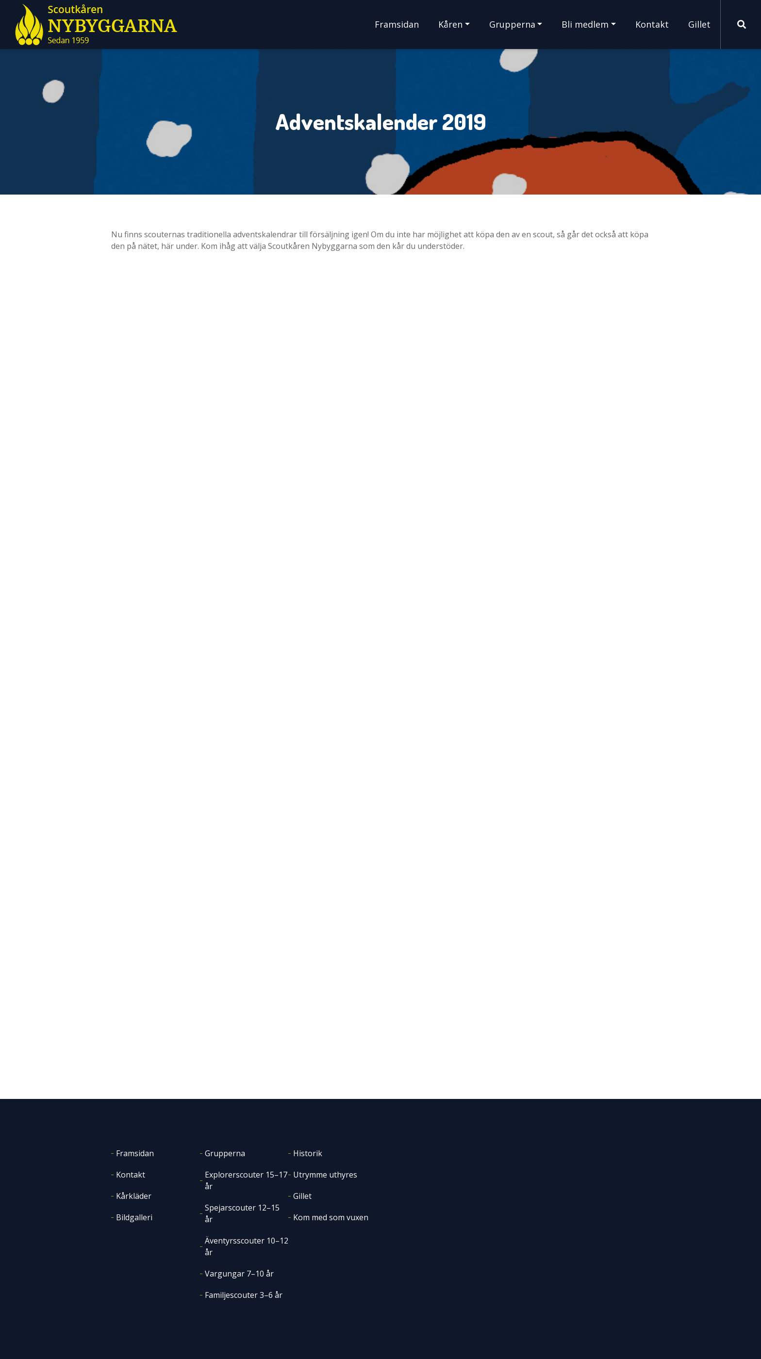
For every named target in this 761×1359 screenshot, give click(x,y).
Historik (307, 1153)
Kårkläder (133, 1196)
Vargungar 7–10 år (239, 1273)
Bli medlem (585, 24)
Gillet (699, 24)
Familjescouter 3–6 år (243, 1295)
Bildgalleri (134, 1217)
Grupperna (512, 24)
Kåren (450, 24)
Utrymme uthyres (325, 1174)
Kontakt (652, 24)
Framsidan (397, 24)
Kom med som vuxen (330, 1217)
